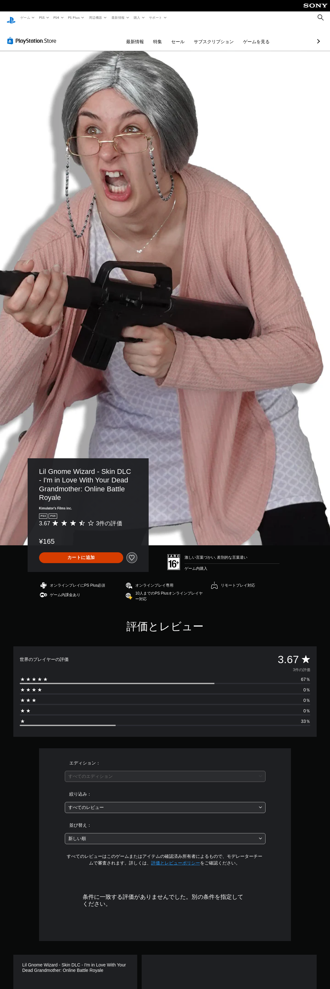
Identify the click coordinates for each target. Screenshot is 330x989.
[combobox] (165, 770)
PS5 (42, 17)
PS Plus (74, 17)
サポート (155, 17)
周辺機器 (95, 17)
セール (144, 35)
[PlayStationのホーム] (11, 17)
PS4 (56, 17)
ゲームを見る (222, 35)
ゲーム (25, 17)
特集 (123, 35)
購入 (137, 17)
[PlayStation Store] (33, 35)
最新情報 (118, 17)
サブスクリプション (180, 35)
